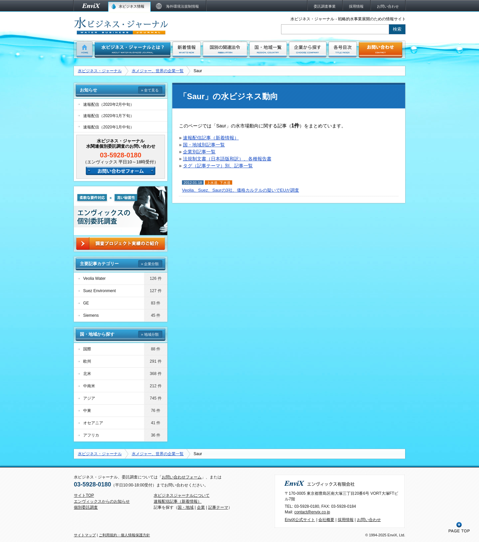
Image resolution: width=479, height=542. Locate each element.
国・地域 (186, 507)
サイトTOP (84, 495)
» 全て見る (150, 90)
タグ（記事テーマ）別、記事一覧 (218, 165)
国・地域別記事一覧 (204, 144)
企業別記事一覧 (199, 151)
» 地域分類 (150, 334)
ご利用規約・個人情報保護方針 (124, 535)
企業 (201, 507)
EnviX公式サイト (300, 519)
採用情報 (346, 519)
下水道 (225, 183)
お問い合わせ (369, 519)
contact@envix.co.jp (312, 512)
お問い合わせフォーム (182, 477)
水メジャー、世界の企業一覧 (158, 71)
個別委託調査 (86, 507)
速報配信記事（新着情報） (211, 137)
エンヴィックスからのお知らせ (102, 501)
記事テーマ (218, 507)
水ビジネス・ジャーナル (100, 71)
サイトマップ (85, 535)
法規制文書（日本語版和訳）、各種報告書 (227, 158)
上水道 (212, 183)
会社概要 (326, 519)
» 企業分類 (150, 264)
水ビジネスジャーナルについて (182, 495)
